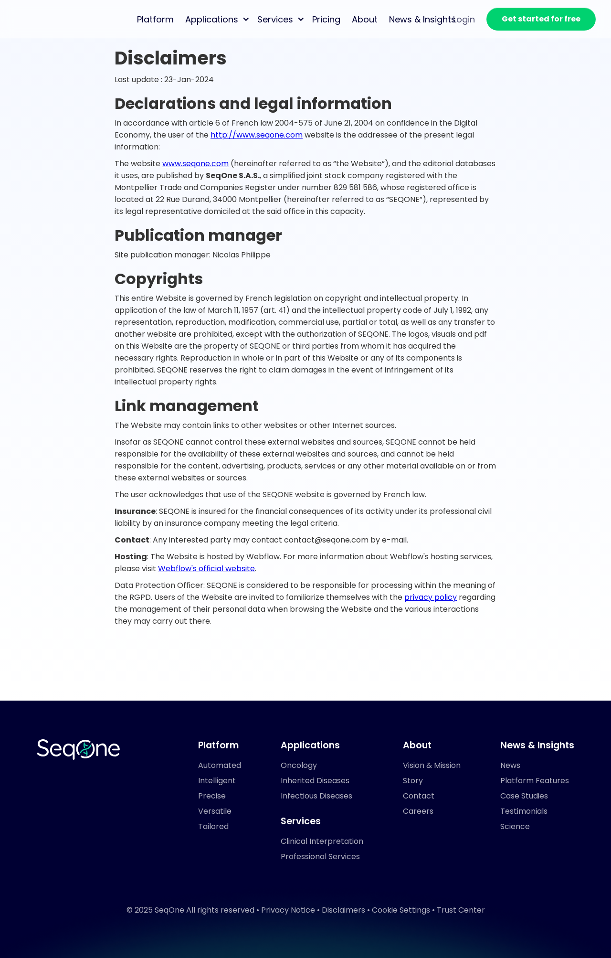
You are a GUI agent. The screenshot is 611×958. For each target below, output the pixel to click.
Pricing (326, 19)
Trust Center (461, 910)
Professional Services (320, 856)
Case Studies (524, 795)
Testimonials (524, 811)
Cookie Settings (401, 910)
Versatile (215, 811)
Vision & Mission (432, 765)
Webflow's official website (206, 568)
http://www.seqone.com (257, 134)
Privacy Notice (288, 910)
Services (275, 19)
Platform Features (534, 780)
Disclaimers (343, 910)
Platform (155, 19)
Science (515, 826)
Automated (219, 765)
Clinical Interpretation (322, 841)
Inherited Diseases (315, 780)
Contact (418, 795)
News (510, 765)
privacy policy (430, 597)
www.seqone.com (195, 163)
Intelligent (217, 780)
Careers (418, 811)
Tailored (213, 826)
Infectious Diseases (316, 795)
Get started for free (541, 18)
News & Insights (422, 19)
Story (413, 780)
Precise (212, 795)
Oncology (299, 765)
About (365, 19)
